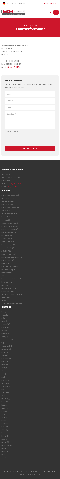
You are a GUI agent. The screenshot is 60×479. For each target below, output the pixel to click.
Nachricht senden (30, 149)
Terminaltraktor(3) (7, 248)
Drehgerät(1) (5, 263)
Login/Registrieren (51, 3)
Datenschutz (32, 474)
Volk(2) (3, 414)
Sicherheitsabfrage (11, 131)
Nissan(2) (4, 402)
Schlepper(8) (5, 220)
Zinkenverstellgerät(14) (9, 214)
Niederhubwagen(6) (8, 232)
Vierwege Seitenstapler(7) (10, 223)
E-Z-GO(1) (4, 427)
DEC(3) (3, 377)
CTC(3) (3, 374)
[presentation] (23, 138)
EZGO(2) (4, 389)
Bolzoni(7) (4, 352)
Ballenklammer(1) (7, 260)
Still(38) (4, 321)
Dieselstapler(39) (7, 205)
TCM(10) (4, 343)
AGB (38, 474)
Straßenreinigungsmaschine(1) (12, 294)
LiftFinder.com (38, 471)
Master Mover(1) (6, 445)
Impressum (23, 474)
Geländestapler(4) (7, 242)
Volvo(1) (4, 458)
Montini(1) (4, 452)
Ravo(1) (4, 455)
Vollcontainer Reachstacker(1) (11, 304)
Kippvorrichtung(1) (7, 285)
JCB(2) (3, 396)
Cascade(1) (5, 424)
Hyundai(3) (5, 380)
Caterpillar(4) (6, 358)
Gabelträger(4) (6, 239)
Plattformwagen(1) (7, 291)
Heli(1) (3, 433)
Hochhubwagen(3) (8, 245)
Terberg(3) (5, 383)
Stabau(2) (4, 408)
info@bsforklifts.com (16, 67)
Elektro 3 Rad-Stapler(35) (10, 208)
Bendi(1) (4, 421)
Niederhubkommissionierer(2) (11, 257)
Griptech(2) (5, 393)
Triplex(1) (4, 301)
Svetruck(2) (5, 411)
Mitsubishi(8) (6, 349)
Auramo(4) (5, 355)
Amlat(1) (4, 417)
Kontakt (33, 26)
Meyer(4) (4, 365)
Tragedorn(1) (5, 298)
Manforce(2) (5, 399)
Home (25, 26)
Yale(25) (4, 331)
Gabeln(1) (4, 276)
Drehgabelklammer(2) (9, 254)
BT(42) (3, 318)
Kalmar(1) (4, 436)
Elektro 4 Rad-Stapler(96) (10, 195)
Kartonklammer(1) (7, 282)
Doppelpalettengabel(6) (9, 229)
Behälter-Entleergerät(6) (10, 226)
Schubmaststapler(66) (9, 198)
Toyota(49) (5, 315)
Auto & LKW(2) (6, 251)
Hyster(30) (5, 327)
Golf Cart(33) (5, 211)
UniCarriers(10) (6, 346)
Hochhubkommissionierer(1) (11, 279)
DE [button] (6, 3)
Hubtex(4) (4, 362)
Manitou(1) (5, 442)
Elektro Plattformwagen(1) (10, 267)
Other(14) (4, 337)
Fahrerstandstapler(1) (8, 270)
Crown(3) (4, 371)
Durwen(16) (5, 334)
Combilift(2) (5, 386)
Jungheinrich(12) (7, 340)
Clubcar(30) (5, 324)
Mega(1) (4, 448)
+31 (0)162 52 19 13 (14, 184)
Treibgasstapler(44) (8, 201)
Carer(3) (4, 368)
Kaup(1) (4, 439)
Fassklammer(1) (7, 273)
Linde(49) (4, 312)
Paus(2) (4, 405)
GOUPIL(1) (4, 430)
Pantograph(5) (6, 236)
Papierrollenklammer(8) (9, 217)
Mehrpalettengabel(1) (8, 288)
